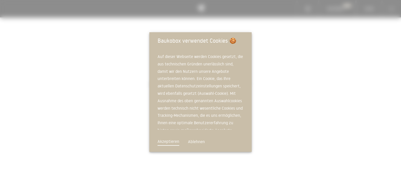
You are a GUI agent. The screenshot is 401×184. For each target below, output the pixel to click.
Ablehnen (196, 141)
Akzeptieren (168, 141)
